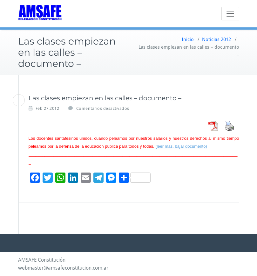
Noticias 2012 (216, 39)
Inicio (188, 39)
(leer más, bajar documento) (181, 146)
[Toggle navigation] (230, 13)
